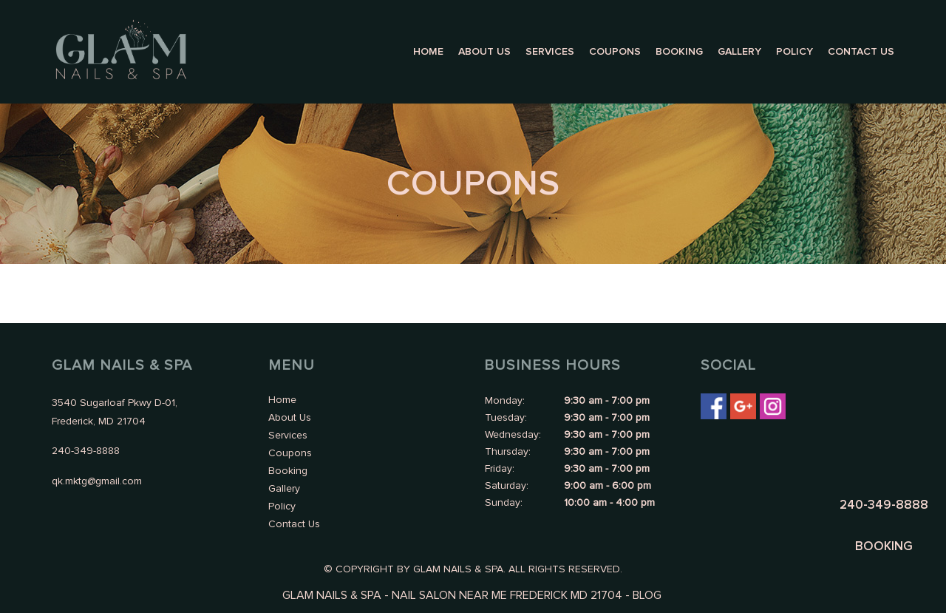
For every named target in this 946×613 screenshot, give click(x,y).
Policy (794, 51)
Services (549, 51)
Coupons (615, 51)
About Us (484, 51)
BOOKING (884, 546)
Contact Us (861, 51)
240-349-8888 (884, 504)
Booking (679, 51)
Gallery (739, 51)
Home (428, 51)
